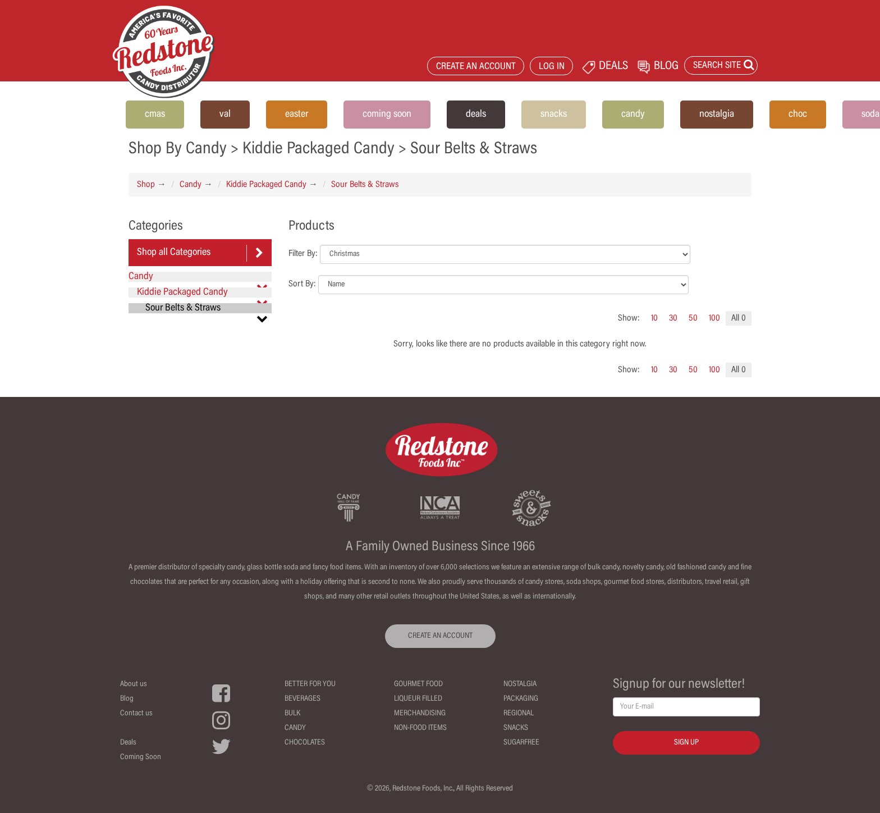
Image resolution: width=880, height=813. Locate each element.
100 (714, 318)
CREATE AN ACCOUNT (476, 67)
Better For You (310, 684)
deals (476, 114)
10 (654, 318)
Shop (146, 184)
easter (296, 114)
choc (798, 114)
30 (673, 318)
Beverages (302, 699)
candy (633, 114)
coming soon (387, 114)
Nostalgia (520, 684)
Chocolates (305, 743)
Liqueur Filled (418, 699)
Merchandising (420, 714)
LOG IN (552, 67)
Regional (518, 714)
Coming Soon (140, 757)
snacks (553, 114)
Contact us (136, 714)
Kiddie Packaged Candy (266, 184)
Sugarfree (521, 743)
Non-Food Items (420, 728)
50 (693, 318)
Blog (127, 699)
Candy (190, 184)
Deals (128, 743)
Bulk (292, 714)
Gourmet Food (418, 684)
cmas (155, 114)
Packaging (520, 699)
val (225, 114)
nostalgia (716, 114)
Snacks (515, 728)
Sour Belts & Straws (364, 184)
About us (133, 684)
